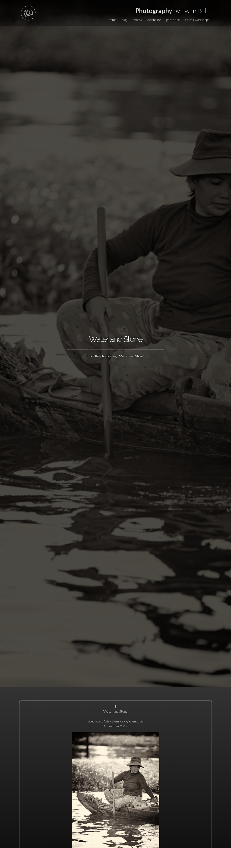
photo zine (173, 20)
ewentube (154, 20)
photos (137, 20)
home (113, 20)
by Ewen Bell (171, 11)
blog (124, 20)
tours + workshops (197, 20)
